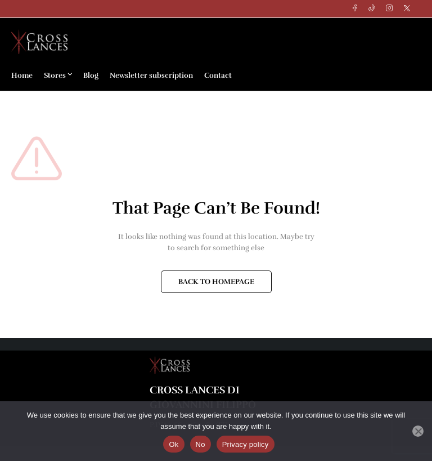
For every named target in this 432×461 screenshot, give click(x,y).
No (200, 444)
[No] (418, 431)
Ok (173, 444)
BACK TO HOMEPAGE (216, 281)
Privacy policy (245, 444)
